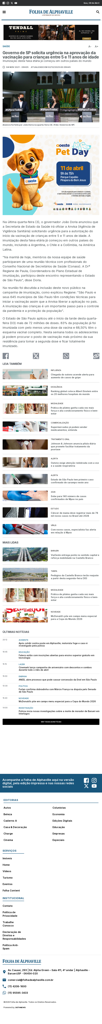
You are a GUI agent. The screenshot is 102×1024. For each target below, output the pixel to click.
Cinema (8, 840)
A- (89, 46)
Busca (97, 11)
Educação (59, 827)
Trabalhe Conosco (8, 924)
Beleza (8, 814)
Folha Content (11, 890)
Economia (59, 814)
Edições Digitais (62, 820)
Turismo (8, 877)
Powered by (15, 1007)
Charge (8, 833)
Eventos (7, 884)
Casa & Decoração (15, 827)
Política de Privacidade (10, 914)
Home (6, 864)
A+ (96, 46)
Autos (7, 807)
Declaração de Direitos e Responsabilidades (14, 935)
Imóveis (7, 858)
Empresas (59, 833)
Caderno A (10, 820)
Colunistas (59, 807)
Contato (8, 905)
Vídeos (7, 871)
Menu (4, 11)
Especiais (58, 840)
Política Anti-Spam (11, 947)
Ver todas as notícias (51, 722)
